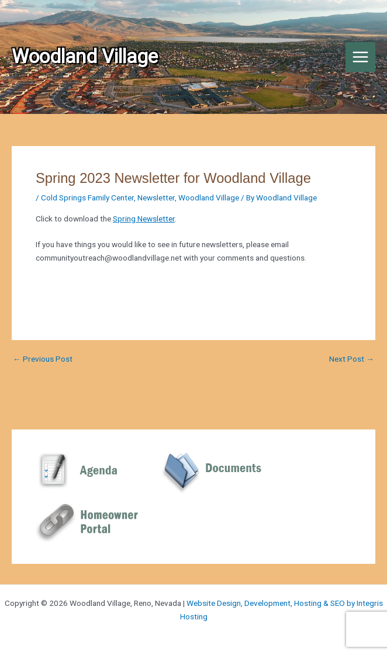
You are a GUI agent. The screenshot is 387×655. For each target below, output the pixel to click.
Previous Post (42, 359)
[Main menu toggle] (360, 57)
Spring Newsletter (144, 218)
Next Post (351, 359)
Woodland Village (208, 197)
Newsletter (156, 197)
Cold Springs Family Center (87, 197)
